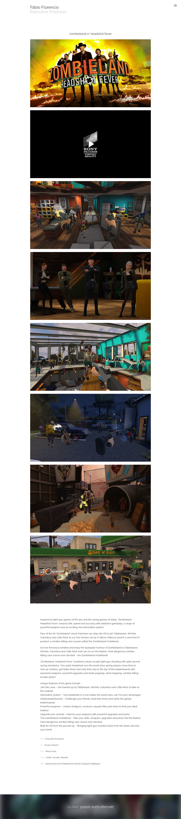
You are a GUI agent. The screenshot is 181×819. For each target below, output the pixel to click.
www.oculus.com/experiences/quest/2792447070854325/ (73, 763)
